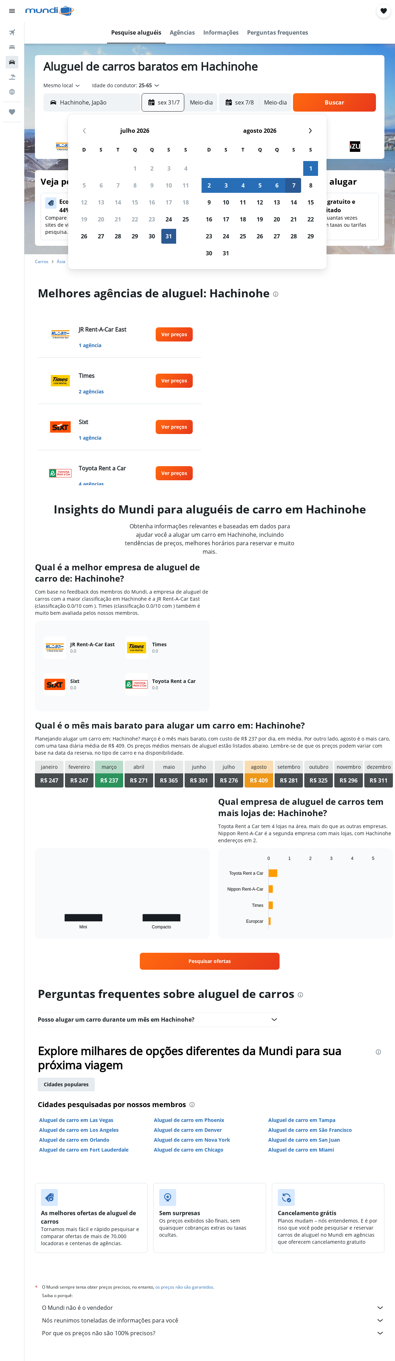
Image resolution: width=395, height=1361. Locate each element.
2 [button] (152, 168)
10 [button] (169, 185)
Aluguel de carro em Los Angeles (79, 1130)
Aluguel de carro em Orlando (74, 1139)
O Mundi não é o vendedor (213, 1307)
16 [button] (152, 202)
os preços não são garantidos (184, 1287)
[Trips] (12, 112)
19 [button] (84, 219)
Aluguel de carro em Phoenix (189, 1120)
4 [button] (185, 168)
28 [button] (118, 236)
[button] (12, 11)
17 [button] (169, 202)
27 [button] (101, 236)
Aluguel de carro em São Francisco (310, 1130)
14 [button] (118, 202)
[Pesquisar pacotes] (12, 77)
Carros (41, 261)
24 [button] (169, 219)
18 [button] (185, 202)
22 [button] (135, 219)
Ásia (61, 261)
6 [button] (101, 185)
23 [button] (152, 219)
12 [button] (84, 202)
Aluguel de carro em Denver (188, 1130)
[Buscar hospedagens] (12, 47)
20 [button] (101, 219)
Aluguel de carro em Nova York (192, 1139)
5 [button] (84, 185)
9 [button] (152, 185)
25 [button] (185, 219)
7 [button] (118, 185)
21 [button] (118, 219)
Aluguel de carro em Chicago (188, 1149)
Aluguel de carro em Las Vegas (76, 1120)
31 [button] (169, 236)
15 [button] (135, 202)
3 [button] (168, 168)
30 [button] (152, 236)
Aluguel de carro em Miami (301, 1149)
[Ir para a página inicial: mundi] (49, 11)
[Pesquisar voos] (12, 32)
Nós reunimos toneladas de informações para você (213, 1320)
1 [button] (135, 168)
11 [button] (185, 185)
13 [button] (101, 202)
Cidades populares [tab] (66, 1084)
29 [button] (135, 236)
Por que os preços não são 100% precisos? (213, 1333)
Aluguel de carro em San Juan (304, 1139)
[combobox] (62, 85)
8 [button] (135, 185)
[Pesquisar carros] (12, 62)
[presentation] (276, 294)
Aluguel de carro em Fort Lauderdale (83, 1149)
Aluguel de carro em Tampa (301, 1120)
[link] (174, 334)
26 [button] (84, 236)
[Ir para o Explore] (12, 92)
